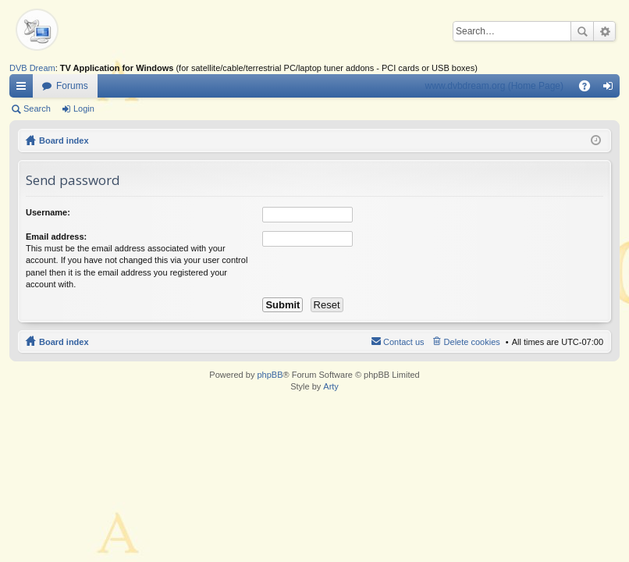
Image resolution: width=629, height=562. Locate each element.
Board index (64, 140)
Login (83, 108)
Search (582, 31)
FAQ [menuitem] (589, 89)
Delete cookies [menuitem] (472, 342)
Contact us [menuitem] (404, 342)
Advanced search (604, 31)
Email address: (56, 236)
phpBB (270, 374)
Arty (331, 386)
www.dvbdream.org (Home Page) (494, 85)
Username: (48, 212)
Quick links (24, 89)
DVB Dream (32, 68)
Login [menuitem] (611, 89)
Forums (72, 85)
